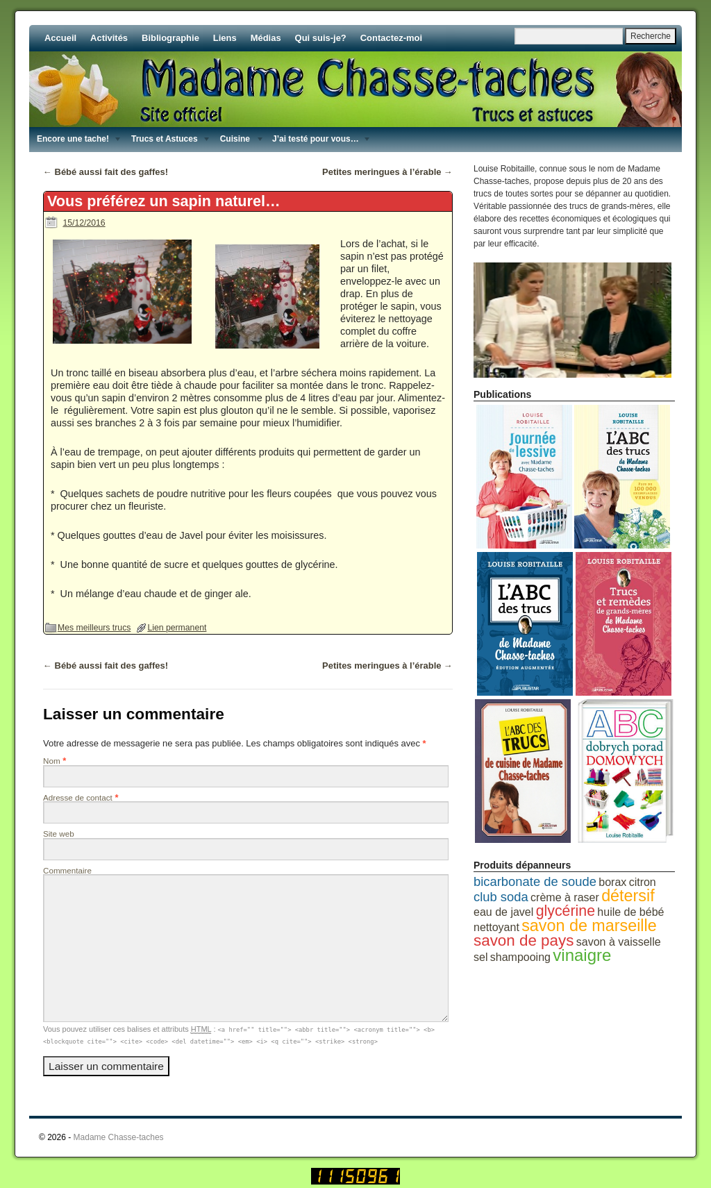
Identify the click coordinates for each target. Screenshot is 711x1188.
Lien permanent (176, 628)
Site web (58, 833)
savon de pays (524, 940)
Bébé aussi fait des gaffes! (105, 172)
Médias (266, 38)
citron (642, 882)
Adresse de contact (77, 797)
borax (612, 882)
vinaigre (582, 955)
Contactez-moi (391, 38)
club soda (501, 896)
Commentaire (67, 870)
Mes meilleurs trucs (94, 628)
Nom (51, 760)
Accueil (60, 38)
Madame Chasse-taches (119, 1137)
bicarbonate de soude (535, 881)
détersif (628, 896)
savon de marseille (589, 926)
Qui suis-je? (320, 38)
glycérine (565, 911)
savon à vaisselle (618, 942)
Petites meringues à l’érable (387, 172)
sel (480, 957)
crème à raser (564, 897)
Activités (109, 38)
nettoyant (496, 927)
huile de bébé (630, 912)
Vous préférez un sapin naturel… (164, 201)
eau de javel (503, 912)
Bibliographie (170, 38)
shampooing (520, 957)
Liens (225, 38)
